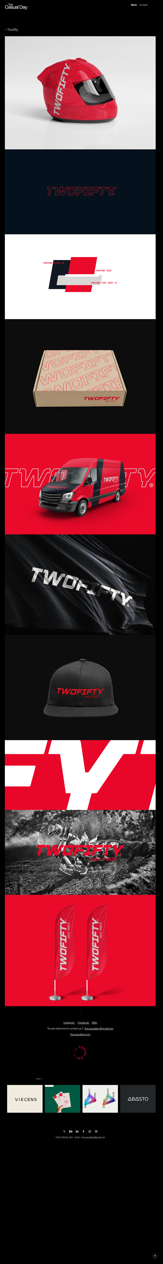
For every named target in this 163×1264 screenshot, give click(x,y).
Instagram (69, 1022)
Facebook (83, 1022)
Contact (144, 5)
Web (94, 1022)
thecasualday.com (80, 1034)
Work (134, 5)
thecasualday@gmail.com (98, 1028)
